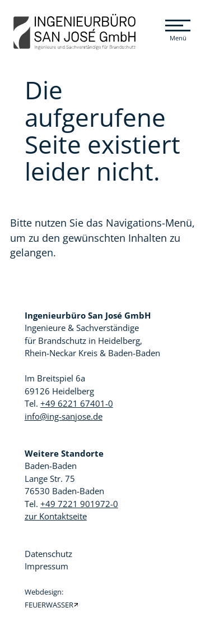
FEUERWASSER (49, 605)
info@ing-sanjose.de (63, 416)
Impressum (46, 566)
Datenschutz (48, 553)
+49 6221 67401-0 (76, 403)
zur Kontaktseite (56, 516)
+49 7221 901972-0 (79, 503)
